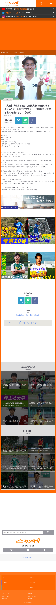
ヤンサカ (3, 52)
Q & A (4, 588)
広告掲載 (30, 593)
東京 (31, 315)
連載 (31, 588)
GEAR (5, 582)
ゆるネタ (9, 52)
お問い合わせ (5, 596)
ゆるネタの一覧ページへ (28, 322)
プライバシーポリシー (33, 596)
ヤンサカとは (5, 593)
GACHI (32, 577)
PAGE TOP (28, 557)
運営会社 (30, 598)
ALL (4, 577)
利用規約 (4, 598)
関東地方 (36, 315)
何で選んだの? (20, 315)
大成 (27, 315)
